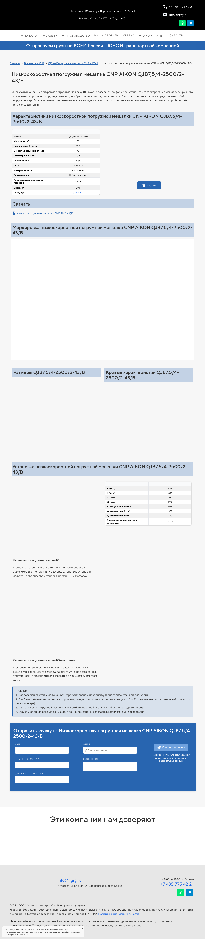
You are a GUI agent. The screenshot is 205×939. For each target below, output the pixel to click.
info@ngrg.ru (69, 880)
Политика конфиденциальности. (119, 914)
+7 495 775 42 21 (177, 884)
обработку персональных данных (173, 759)
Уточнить (78, 192)
